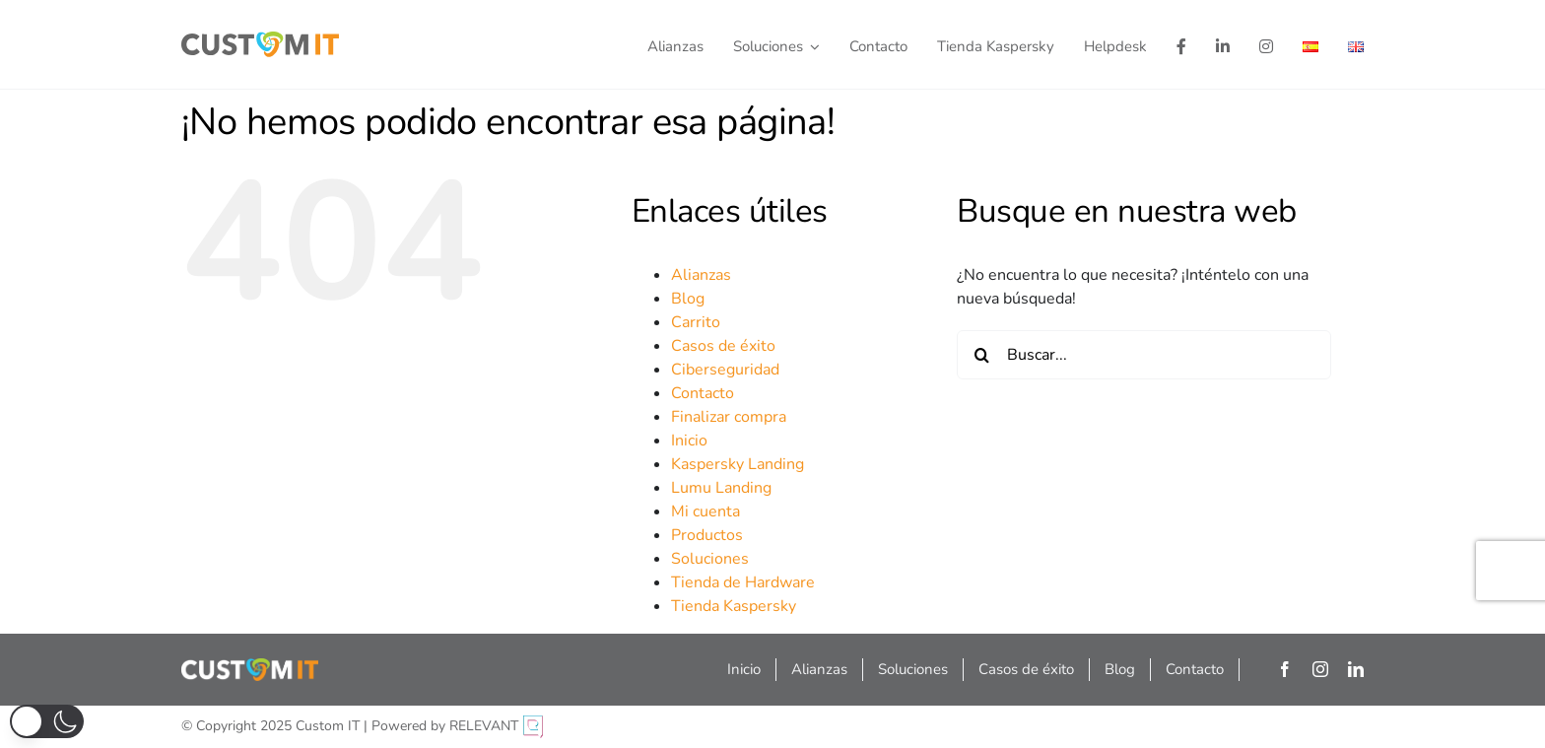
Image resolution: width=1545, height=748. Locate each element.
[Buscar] (981, 354)
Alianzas (701, 275)
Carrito (695, 322)
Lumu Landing (721, 488)
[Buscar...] (1144, 354)
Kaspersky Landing (737, 464)
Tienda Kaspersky (733, 606)
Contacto (702, 393)
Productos (707, 535)
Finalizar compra (728, 417)
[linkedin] (1356, 669)
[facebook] (1285, 669)
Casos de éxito (723, 346)
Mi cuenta (705, 511)
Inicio (689, 440)
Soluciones (710, 559)
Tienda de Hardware (743, 582)
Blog (688, 298)
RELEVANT (496, 725)
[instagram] (1320, 669)
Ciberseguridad (725, 369)
